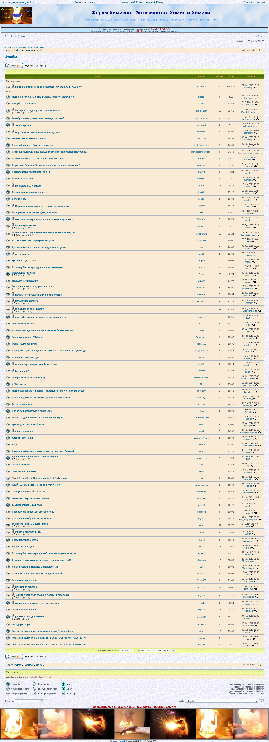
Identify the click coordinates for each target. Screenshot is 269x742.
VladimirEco (248, 385)
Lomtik (201, 192)
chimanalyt (248, 303)
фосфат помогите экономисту (28, 377)
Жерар (201, 261)
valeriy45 (248, 425)
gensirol (248, 282)
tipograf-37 (201, 518)
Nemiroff (201, 371)
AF (248, 466)
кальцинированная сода (25, 357)
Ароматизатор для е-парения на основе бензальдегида (43, 330)
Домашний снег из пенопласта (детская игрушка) (39, 247)
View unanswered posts (15, 47)
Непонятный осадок (23, 546)
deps (201, 547)
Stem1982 (201, 580)
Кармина (201, 287)
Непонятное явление (26, 301)
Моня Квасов (248, 561)
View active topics (36, 47)
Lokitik (201, 254)
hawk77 (201, 267)
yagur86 (201, 638)
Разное (28, 50)
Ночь (15, 444)
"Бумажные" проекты (24, 471)
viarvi (201, 431)
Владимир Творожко (248, 519)
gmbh (201, 478)
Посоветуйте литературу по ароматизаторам (37, 267)
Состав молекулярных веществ (29, 192)
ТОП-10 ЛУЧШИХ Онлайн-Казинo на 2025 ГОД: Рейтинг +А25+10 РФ (49, 638)
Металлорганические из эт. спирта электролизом (42, 206)
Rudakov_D (248, 611)
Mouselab (248, 160)
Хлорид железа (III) (22, 438)
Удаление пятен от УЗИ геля (27, 337)
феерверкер (248, 541)
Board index (13, 50)
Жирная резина (23, 125)
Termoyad (248, 589)
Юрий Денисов (248, 112)
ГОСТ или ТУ (22, 254)
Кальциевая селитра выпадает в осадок (34, 212)
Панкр (201, 274)
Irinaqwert (201, 512)
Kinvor (248, 213)
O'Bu (201, 471)
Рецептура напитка (22, 404)
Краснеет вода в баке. (24, 260)
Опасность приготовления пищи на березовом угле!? (41, 560)
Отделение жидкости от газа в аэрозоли (37, 603)
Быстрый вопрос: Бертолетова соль (32, 145)
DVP (248, 318)
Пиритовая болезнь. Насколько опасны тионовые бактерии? (46, 165)
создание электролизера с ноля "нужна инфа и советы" (46, 219)
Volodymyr (201, 86)
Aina (201, 465)
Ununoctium (201, 458)
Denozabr (201, 317)
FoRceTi (201, 324)
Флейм (40, 50)
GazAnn (201, 281)
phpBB (123, 741)
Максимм (201, 560)
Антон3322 (201, 158)
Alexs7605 (201, 364)
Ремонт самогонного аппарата (29, 138)
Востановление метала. (25, 540)
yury (201, 247)
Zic (201, 384)
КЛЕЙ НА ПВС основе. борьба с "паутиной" (36, 485)
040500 (248, 486)
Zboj (248, 146)
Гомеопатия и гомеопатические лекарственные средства (43, 232)
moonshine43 (248, 105)
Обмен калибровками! (24, 344)
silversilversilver (201, 377)
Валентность (19, 199)
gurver (201, 525)
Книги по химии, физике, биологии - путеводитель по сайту (48, 87)
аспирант (201, 357)
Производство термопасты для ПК (31, 172)
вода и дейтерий (24, 431)
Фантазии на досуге (23, 323)
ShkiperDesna (201, 118)
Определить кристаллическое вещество (37, 132)
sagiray (201, 610)
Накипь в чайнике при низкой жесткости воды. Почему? (43, 451)
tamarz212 (201, 505)
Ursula (201, 103)
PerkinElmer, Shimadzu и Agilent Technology (43, 478)
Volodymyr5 (248, 126)
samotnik (248, 295)
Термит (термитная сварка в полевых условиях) (42, 595)
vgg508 (201, 205)
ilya (201, 212)
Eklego (201, 404)
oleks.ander (201, 111)
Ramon (248, 241)
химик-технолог (201, 418)
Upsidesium (248, 186)
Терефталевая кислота (24, 580)
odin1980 (201, 587)
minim (201, 451)
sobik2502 (201, 344)
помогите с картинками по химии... (31, 498)
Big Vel (201, 595)
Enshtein (201, 498)
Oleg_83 (201, 540)
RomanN (201, 301)
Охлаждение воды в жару (29, 309)
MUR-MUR (201, 219)
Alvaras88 (201, 165)
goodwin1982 (248, 289)
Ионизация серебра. (26, 587)
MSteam (248, 352)
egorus (201, 553)
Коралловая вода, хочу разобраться (32, 286)
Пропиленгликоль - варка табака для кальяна (37, 158)
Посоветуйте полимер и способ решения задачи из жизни (44, 553)
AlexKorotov (201, 491)
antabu (248, 173)
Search (259, 36)
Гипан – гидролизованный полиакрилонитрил (37, 417)
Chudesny (201, 624)
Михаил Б (201, 226)
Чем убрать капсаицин (24, 103)
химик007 (201, 617)
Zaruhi (201, 532)
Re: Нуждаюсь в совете (28, 186)
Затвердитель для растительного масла (37, 110)
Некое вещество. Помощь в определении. (35, 567)
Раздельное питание (23, 272)
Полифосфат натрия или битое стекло (36, 364)
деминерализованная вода (27, 505)
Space (201, 185)
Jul (201, 567)
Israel (248, 325)
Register (20, 36)
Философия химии (25, 225)
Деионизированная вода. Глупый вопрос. (35, 456)
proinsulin (201, 240)
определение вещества (25, 280)
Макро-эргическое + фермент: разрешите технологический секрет (48, 391)
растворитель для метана (29, 616)
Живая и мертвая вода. (28, 532)
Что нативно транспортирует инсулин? (33, 240)
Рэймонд (201, 397)
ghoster (201, 444)
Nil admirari (248, 405)
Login (9, 36)
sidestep (201, 330)
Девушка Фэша (201, 438)
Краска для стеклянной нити (28, 424)
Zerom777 (201, 138)
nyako (201, 631)
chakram (201, 294)
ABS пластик (19, 384)
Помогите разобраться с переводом (32, 411)
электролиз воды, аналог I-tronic (30, 524)
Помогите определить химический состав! (39, 294)
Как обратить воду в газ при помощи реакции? (38, 118)
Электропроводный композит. (28, 491)
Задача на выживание (24, 609)
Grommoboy (201, 337)
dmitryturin (201, 391)
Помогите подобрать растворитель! (32, 518)
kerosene (201, 97)
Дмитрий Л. (248, 479)
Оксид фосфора (21, 624)
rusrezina (201, 179)
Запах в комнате (21, 464)
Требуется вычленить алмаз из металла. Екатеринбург (42, 631)
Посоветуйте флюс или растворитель (33, 511)
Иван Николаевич (248, 311)
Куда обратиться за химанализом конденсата (40, 317)
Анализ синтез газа (22, 178)
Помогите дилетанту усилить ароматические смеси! (41, 397)
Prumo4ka (201, 603)
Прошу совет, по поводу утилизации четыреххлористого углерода (49, 350)
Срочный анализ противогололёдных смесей (37, 573)
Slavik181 (201, 172)
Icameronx (201, 132)
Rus (201, 309)
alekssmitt (201, 125)
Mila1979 (201, 573)
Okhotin (201, 411)
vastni (201, 424)
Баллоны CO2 (23, 371)
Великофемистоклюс (201, 152)
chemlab (248, 419)
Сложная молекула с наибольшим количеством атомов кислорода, (49, 152)
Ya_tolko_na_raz (201, 145)
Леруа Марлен (201, 350)
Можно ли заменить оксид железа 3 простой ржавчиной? (43, 97)
